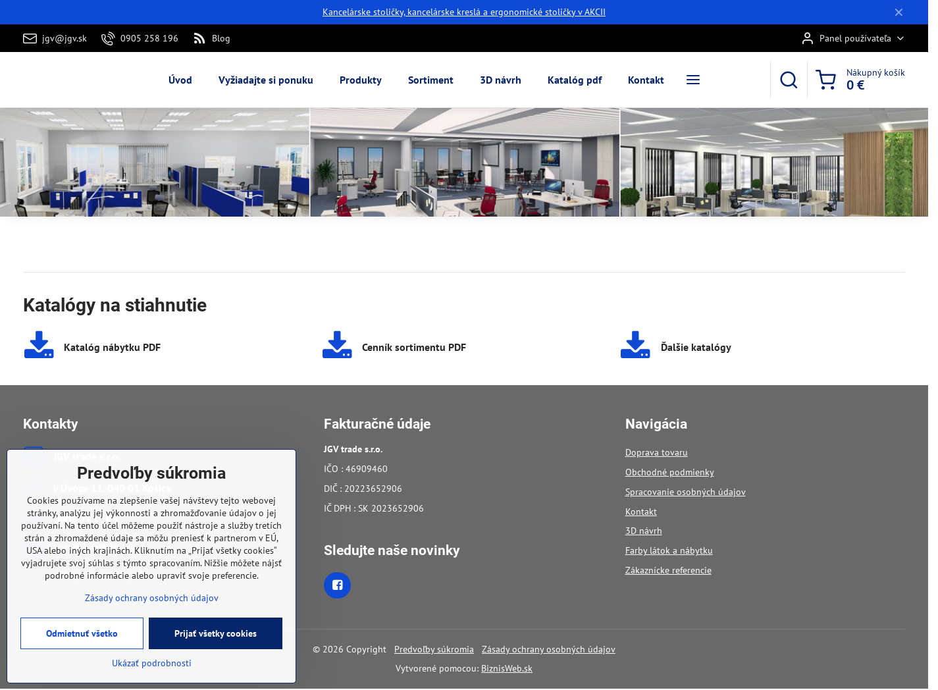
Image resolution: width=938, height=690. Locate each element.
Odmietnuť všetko (82, 644)
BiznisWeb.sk (507, 668)
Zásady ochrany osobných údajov (548, 649)
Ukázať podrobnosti (152, 674)
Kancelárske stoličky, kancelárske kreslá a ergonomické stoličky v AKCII (464, 12)
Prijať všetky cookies (215, 644)
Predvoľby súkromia (434, 649)
